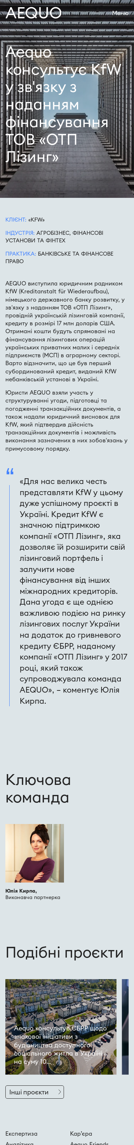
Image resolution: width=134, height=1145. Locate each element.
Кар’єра (81, 1133)
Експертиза (21, 1133)
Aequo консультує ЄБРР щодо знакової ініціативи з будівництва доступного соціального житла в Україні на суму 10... (60, 1045)
